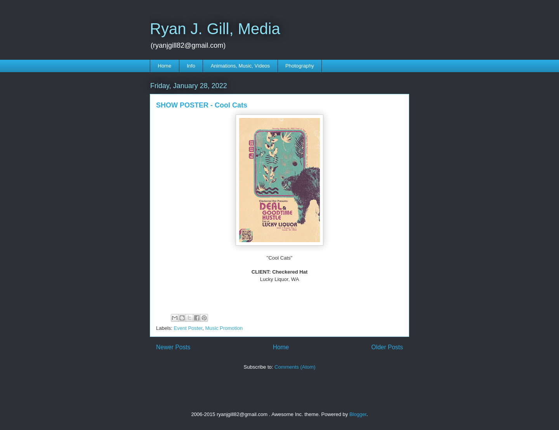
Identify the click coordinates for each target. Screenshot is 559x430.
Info (191, 66)
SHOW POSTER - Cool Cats (201, 105)
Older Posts (387, 347)
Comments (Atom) (294, 367)
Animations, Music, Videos (240, 66)
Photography (299, 66)
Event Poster (188, 328)
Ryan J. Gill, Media (215, 28)
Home (165, 66)
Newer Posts (173, 347)
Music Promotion (224, 328)
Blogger (357, 414)
